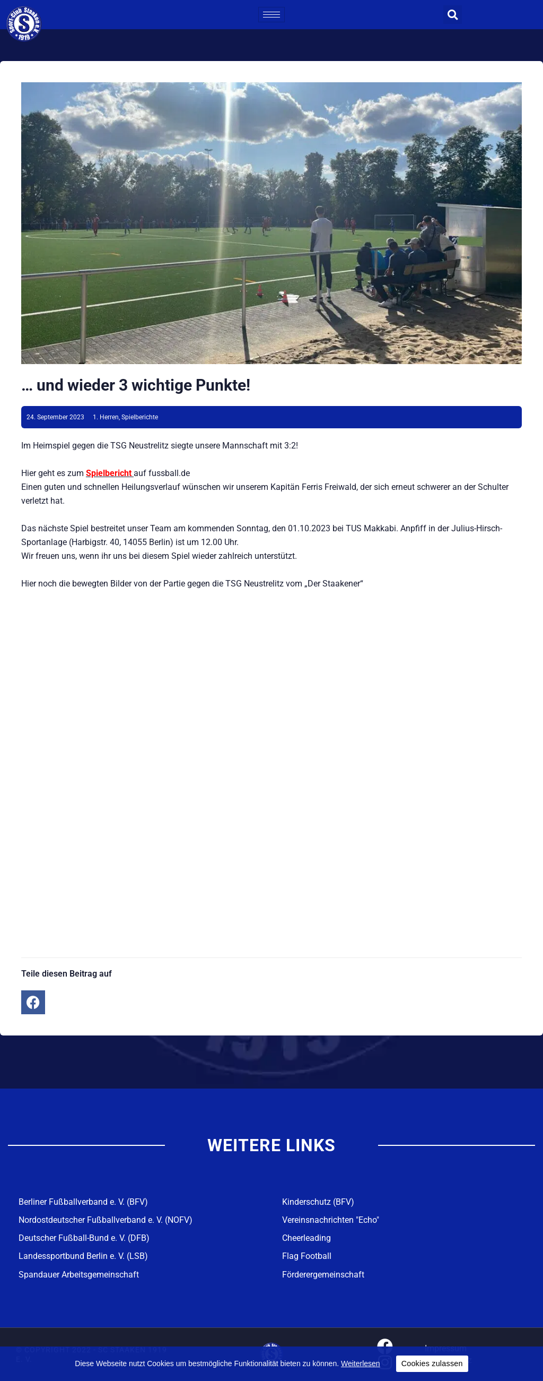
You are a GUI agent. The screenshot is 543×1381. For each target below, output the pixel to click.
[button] (452, 14)
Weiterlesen (360, 1363)
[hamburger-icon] (271, 14)
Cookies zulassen (432, 1363)
